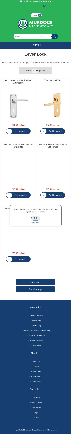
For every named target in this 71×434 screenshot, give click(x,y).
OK (35, 218)
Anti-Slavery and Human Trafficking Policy (36, 331)
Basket (42, 7)
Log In (35, 7)
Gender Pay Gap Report (36, 335)
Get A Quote (36, 408)
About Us (36, 362)
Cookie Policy (36, 326)
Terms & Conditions (36, 316)
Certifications (36, 345)
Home (4, 63)
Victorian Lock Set (52, 80)
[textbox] (32, 36)
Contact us (36, 398)
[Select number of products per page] (35, 71)
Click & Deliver (36, 377)
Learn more (35, 223)
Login (36, 413)
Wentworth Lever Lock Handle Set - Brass (53, 145)
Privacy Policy (36, 321)
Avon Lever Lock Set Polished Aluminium (18, 81)
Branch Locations (36, 403)
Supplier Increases (36, 340)
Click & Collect (36, 372)
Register (28, 7)
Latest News (36, 381)
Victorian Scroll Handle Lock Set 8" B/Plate (18, 145)
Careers (36, 367)
